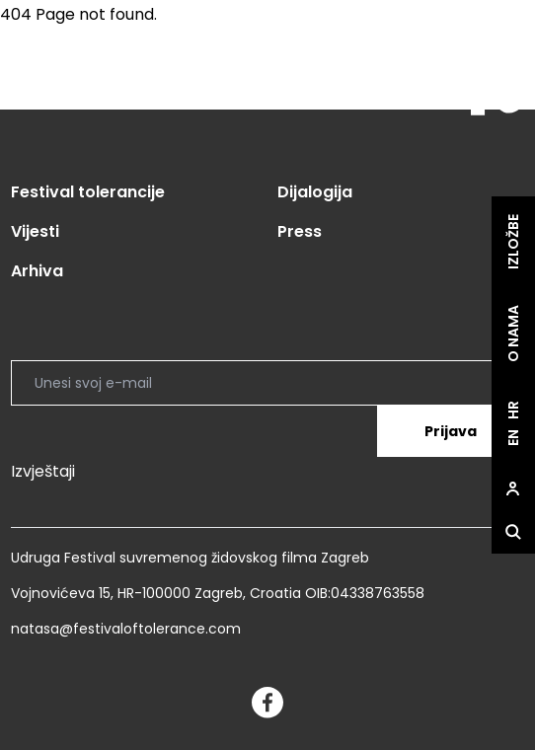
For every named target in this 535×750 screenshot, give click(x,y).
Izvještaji (43, 471)
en (513, 437)
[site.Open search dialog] (513, 532)
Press (299, 231)
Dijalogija (314, 192)
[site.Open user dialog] (513, 488)
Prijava (450, 431)
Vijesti (35, 231)
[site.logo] (487, 87)
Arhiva (37, 271)
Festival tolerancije (88, 192)
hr (513, 410)
